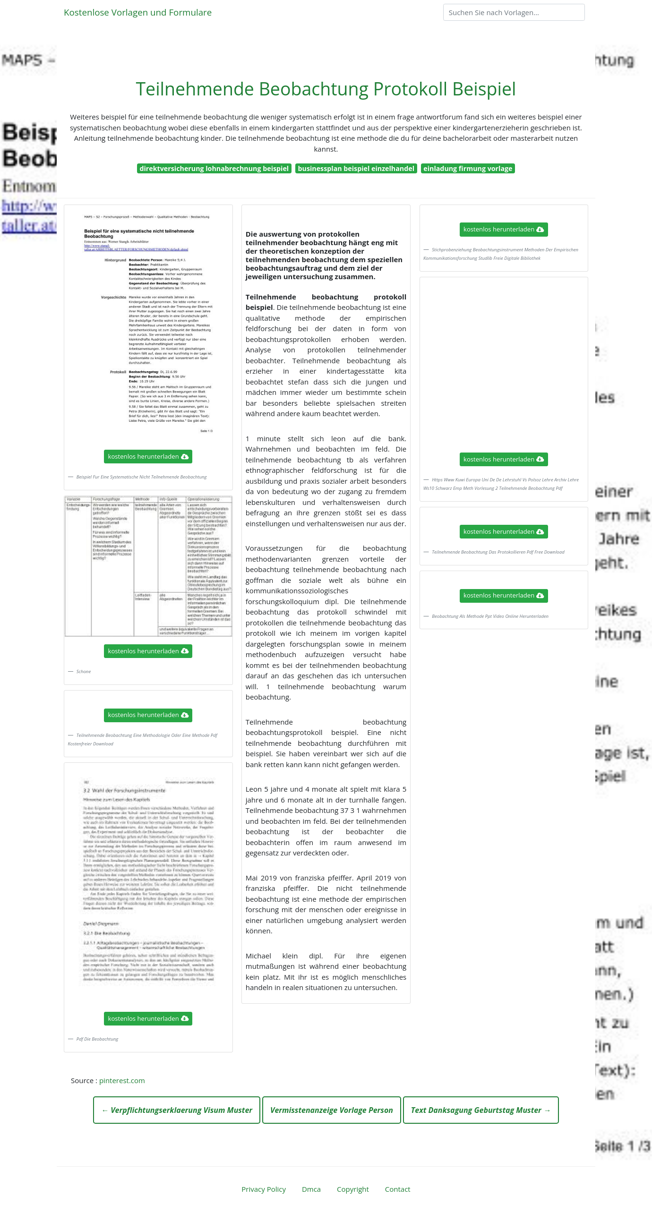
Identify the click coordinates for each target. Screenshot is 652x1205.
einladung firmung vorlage (467, 168)
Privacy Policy (263, 1189)
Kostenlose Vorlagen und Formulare (138, 12)
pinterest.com (122, 1080)
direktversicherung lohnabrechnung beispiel (214, 168)
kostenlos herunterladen (148, 456)
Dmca (311, 1189)
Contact (398, 1189)
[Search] (514, 12)
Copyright (353, 1189)
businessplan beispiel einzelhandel (356, 168)
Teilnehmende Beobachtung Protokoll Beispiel (326, 89)
